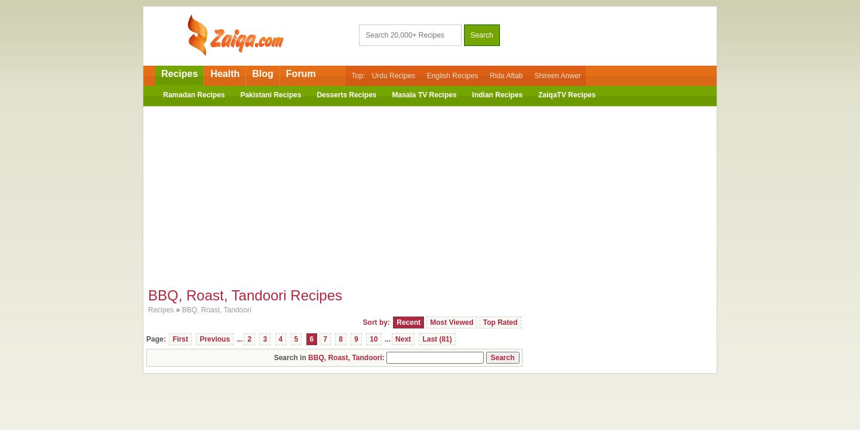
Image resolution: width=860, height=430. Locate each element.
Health (224, 74)
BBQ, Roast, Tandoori (216, 310)
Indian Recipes (497, 95)
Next (403, 339)
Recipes (179, 74)
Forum (301, 74)
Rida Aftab (506, 76)
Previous (214, 339)
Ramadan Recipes (194, 95)
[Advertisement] (430, 193)
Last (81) (437, 339)
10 (373, 339)
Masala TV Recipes (424, 95)
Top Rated (500, 322)
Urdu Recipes (394, 76)
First (180, 339)
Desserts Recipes (346, 95)
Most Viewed (451, 322)
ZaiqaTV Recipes (566, 95)
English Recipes (452, 76)
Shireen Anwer (558, 76)
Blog (263, 74)
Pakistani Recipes (270, 95)
